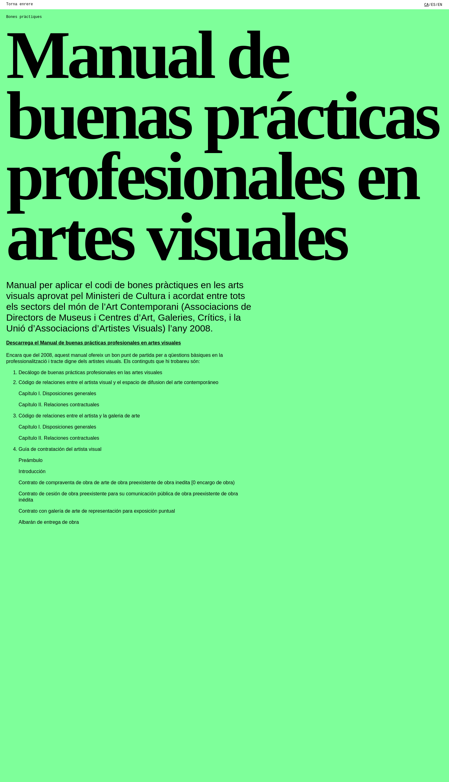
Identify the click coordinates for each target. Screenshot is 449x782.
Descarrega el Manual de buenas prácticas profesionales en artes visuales (93, 342)
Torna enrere (19, 4)
